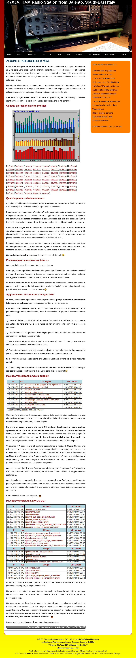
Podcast (79, 54)
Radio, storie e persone (102, 113)
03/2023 (72, 176)
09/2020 (19, 166)
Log (59, 54)
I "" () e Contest (105, 86)
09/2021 (54, 169)
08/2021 (45, 169)
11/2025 (72, 190)
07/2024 (72, 183)
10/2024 (28, 186)
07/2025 (37, 190)
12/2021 (10, 173)
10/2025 (63, 190)
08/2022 (10, 176)
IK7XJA (20, 54)
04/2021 (10, 169)
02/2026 (28, 193)
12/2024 (45, 186)
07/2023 (37, 180)
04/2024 (45, 183)
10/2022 (28, 176)
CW (43, 54)
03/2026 (37, 193)
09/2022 (19, 176)
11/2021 (72, 169)
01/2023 (54, 176)
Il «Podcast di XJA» (101, 97)
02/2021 (63, 166)
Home (9, 54)
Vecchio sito (94, 54)
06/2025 (28, 190)
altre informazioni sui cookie (68, 648)
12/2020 (45, 166)
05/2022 (54, 173)
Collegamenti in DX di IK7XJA (105, 82)
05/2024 (54, 183)
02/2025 (63, 186)
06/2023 (28, 180)
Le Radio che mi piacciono (104, 70)
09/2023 (54, 180)
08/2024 (10, 186)
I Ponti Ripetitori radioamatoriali (106, 101)
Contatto (32, 54)
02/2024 (28, 183)
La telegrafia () (105, 90)
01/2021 (54, 166)
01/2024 (19, 183)
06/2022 (63, 173)
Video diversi (98, 109)
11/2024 (37, 186)
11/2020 (37, 166)
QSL (68, 54)
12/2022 (45, 176)
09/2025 (54, 190)
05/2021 (19, 169)
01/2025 (54, 186)
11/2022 (37, 176)
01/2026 (19, 193)
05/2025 (19, 190)
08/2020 (10, 166)
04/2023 (10, 180)
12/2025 (10, 193)
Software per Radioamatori (104, 94)
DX (51, 54)
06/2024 (63, 183)
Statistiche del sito (100, 120)
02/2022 (28, 173)
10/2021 (63, 169)
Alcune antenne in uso (102, 74)
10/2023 (63, 180)
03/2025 (72, 186)
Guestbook (110, 54)
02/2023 (63, 176)
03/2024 (37, 183)
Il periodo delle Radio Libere (104, 105)
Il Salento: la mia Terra (102, 117)
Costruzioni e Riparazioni (103, 78)
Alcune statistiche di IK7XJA (27, 61)
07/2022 (72, 173)
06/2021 (28, 169)
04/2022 (45, 173)
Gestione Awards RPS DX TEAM (107, 126)
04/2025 (10, 190)
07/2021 (37, 169)
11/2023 (72, 180)
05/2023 (19, 180)
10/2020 (28, 166)
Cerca (123, 54)
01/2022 (19, 173)
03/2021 (72, 166)
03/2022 (37, 173)
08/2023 (45, 180)
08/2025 (45, 190)
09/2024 (19, 186)
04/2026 (45, 193)
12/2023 (10, 183)
